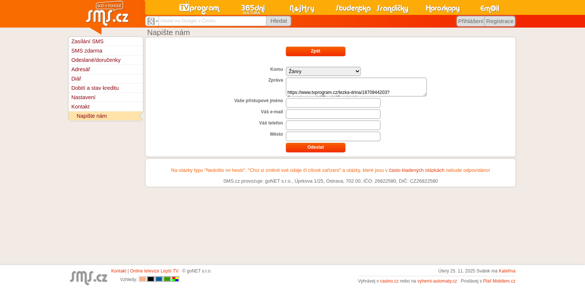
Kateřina (507, 271)
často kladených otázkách (416, 170)
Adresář (80, 69)
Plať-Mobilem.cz (499, 281)
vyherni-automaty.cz (437, 281)
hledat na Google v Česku (187, 20)
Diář (76, 79)
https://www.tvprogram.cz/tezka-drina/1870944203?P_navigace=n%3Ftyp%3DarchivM (356, 87)
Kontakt (80, 107)
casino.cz (389, 281)
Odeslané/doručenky (96, 60)
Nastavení (83, 97)
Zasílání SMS (87, 41)
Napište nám (92, 116)
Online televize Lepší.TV (154, 271)
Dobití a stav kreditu (95, 88)
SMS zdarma (86, 51)
